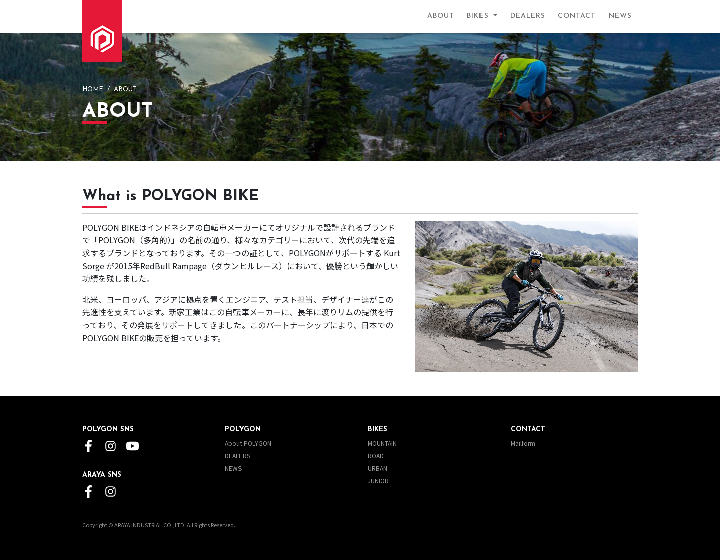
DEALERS (527, 16)
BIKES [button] (479, 16)
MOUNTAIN (382, 443)
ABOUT (440, 16)
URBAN (377, 468)
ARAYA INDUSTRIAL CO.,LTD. (150, 525)
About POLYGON (248, 443)
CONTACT (577, 16)
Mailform (523, 443)
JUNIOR (378, 480)
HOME (92, 89)
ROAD (376, 455)
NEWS (620, 16)
